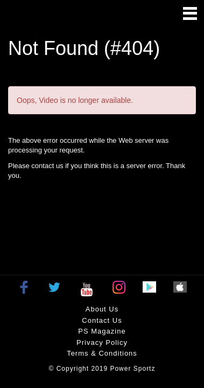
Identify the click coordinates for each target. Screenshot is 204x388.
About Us (102, 309)
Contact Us (102, 320)
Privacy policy (102, 342)
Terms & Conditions (102, 353)
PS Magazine (101, 331)
